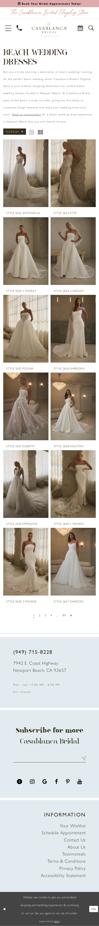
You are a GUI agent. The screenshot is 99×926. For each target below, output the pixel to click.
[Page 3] (45, 615)
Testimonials (74, 853)
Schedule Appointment (64, 832)
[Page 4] (51, 615)
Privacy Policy (72, 868)
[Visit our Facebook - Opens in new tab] (56, 781)
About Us (76, 846)
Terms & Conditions (66, 861)
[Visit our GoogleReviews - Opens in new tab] (44, 781)
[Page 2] (39, 615)
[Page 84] (64, 615)
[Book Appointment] (80, 28)
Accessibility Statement (63, 875)
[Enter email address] (49, 758)
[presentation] (25, 173)
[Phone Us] (19, 28)
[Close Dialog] (4, 909)
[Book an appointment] (49, 3)
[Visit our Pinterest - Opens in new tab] (68, 781)
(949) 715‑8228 (32, 651)
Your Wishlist (73, 825)
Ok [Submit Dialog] (94, 909)
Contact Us (75, 839)
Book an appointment (26, 114)
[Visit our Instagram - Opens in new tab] (32, 781)
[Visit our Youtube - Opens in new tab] (79, 781)
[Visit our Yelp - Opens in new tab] (19, 781)
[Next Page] (71, 615)
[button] (8, 28)
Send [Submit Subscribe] (82, 758)
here (56, 921)
